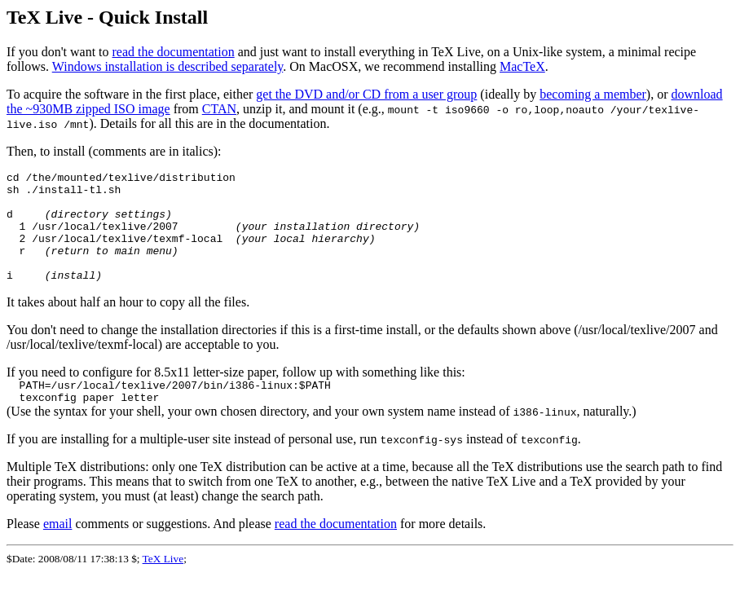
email (58, 550)
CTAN (219, 109)
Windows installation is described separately (168, 66)
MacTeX (522, 66)
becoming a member (593, 94)
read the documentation (173, 52)
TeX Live (163, 585)
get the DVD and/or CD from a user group (366, 94)
